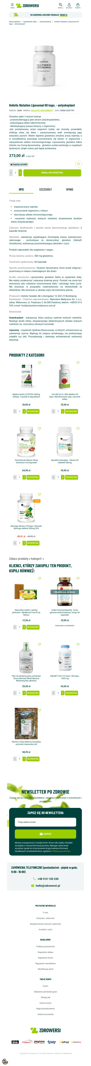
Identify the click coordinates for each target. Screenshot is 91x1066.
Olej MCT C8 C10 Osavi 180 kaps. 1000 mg (64, 677)
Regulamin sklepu (45, 952)
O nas (45, 912)
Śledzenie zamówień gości (45, 992)
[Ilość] (16, 172)
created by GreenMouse (63, 1053)
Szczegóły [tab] (45, 189)
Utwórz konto (45, 1003)
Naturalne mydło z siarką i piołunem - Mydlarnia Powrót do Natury (26, 612)
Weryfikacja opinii (45, 969)
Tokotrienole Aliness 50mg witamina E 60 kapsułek (26, 461)
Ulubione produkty (46, 1014)
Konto (45, 986)
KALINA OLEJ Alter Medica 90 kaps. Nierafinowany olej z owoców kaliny (64, 396)
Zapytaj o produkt (19, 164)
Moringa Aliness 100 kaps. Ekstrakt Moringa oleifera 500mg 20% (26, 527)
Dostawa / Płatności (45, 918)
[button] (60, 5)
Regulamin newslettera (45, 963)
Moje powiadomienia (45, 1008)
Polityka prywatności (45, 946)
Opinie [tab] (69, 189)
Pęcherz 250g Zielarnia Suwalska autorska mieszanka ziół (26, 743)
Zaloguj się (45, 997)
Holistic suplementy (42, 110)
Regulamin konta (45, 958)
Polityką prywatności (61, 851)
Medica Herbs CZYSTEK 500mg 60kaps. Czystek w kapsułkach (26, 395)
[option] (45, 64)
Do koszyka (33, 411)
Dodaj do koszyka (52, 172)
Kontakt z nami (45, 929)
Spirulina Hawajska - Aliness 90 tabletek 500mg (64, 461)
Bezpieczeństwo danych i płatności (45, 924)
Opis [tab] (21, 189)
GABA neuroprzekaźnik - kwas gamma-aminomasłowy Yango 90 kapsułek (65, 612)
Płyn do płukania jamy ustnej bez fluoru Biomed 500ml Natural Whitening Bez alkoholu (26, 678)
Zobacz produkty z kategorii (27, 558)
